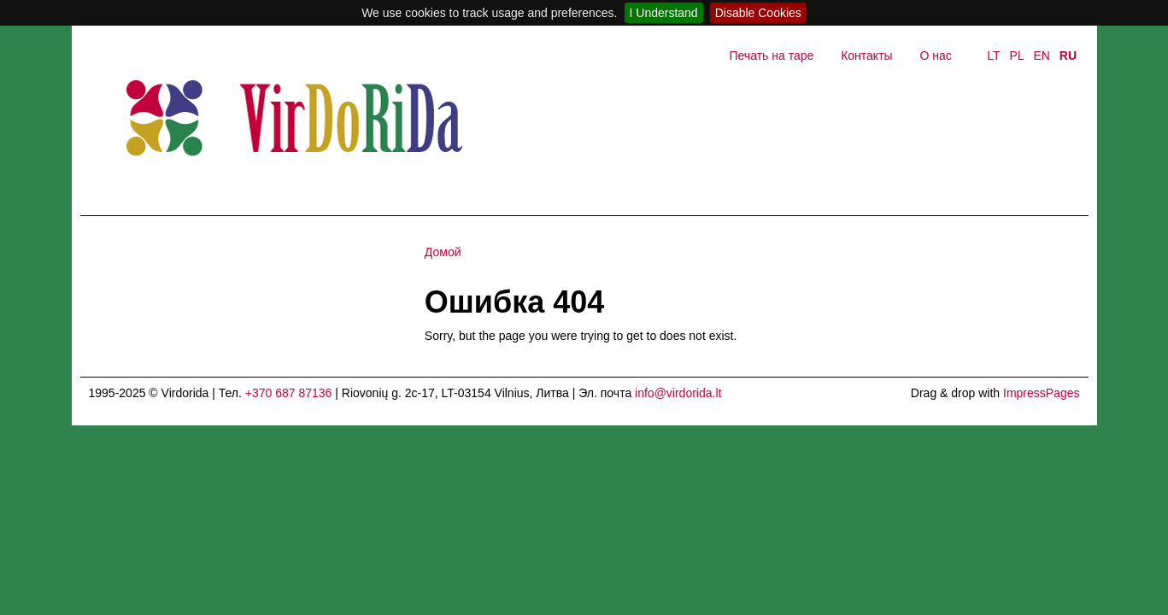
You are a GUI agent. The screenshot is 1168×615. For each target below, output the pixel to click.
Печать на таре (771, 55)
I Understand (664, 13)
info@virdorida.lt (678, 393)
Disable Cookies (758, 13)
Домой (443, 252)
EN (1041, 55)
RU (1068, 55)
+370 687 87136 (288, 393)
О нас (936, 55)
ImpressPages (1041, 393)
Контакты (866, 55)
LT (993, 55)
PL (1016, 55)
